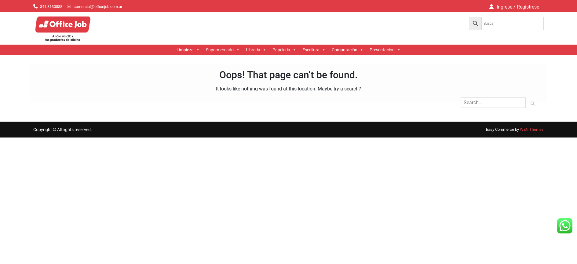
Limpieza (188, 50)
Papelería (284, 50)
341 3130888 (51, 6)
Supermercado (223, 50)
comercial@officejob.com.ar (98, 6)
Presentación (385, 50)
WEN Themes (532, 129)
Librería (256, 50)
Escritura (314, 50)
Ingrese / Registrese (518, 7)
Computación (347, 50)
